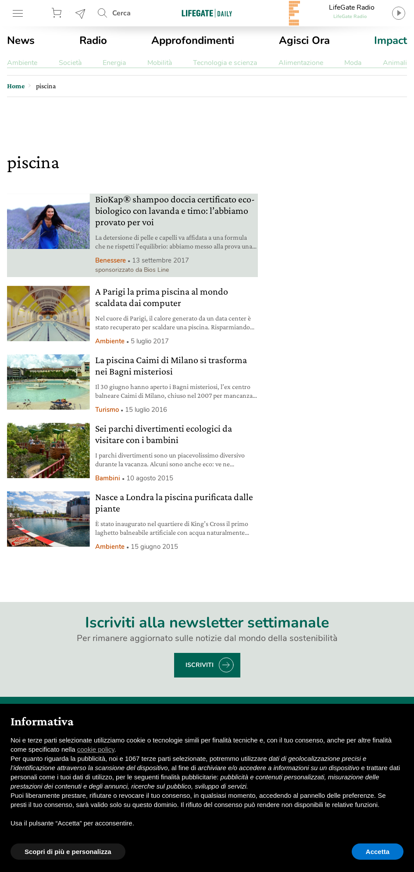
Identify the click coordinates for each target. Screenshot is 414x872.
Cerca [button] (121, 13)
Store (57, 13)
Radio (93, 40)
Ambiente (22, 63)
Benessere (110, 260)
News (21, 40)
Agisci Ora (304, 40)
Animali (395, 63)
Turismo (107, 409)
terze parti (156, 758)
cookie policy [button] (95, 749)
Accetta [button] (377, 851)
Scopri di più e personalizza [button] (68, 851)
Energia (114, 63)
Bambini (107, 478)
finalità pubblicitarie (189, 777)
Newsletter (80, 13)
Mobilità (159, 63)
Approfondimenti (192, 40)
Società (70, 63)
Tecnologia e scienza (225, 63)
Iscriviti (200, 665)
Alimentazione (300, 63)
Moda (352, 63)
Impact (390, 40)
